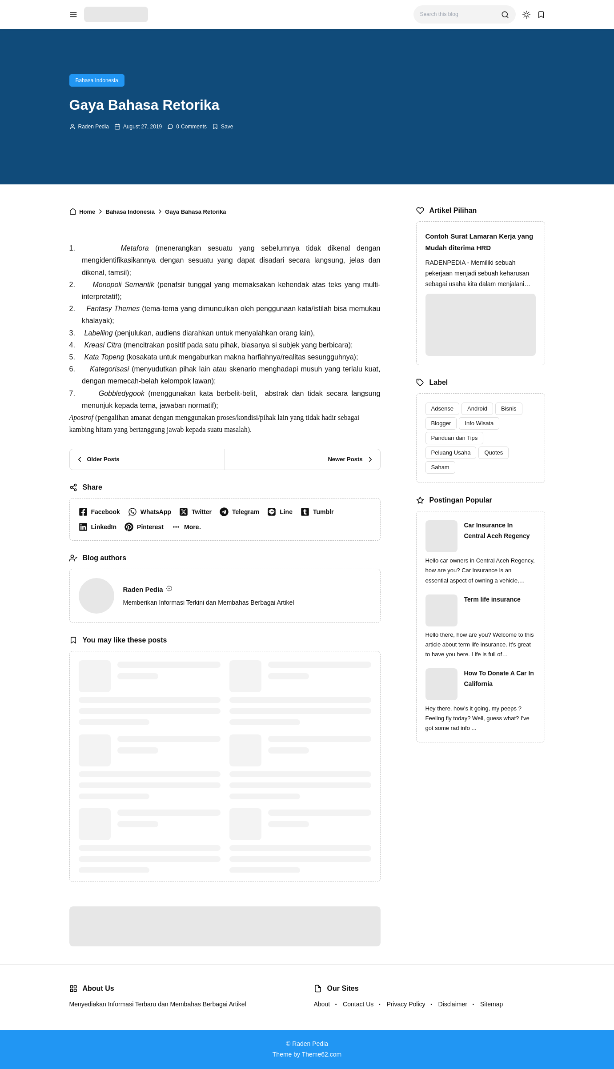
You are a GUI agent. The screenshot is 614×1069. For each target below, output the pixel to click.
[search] (505, 15)
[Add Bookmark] (222, 127)
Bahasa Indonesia (97, 80)
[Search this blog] (457, 14)
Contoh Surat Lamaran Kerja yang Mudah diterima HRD (479, 241)
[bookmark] (541, 15)
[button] (188, 527)
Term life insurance (492, 599)
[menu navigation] (73, 15)
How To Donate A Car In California (499, 678)
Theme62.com (321, 1054)
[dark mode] (526, 15)
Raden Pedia (93, 127)
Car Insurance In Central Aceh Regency (497, 530)
